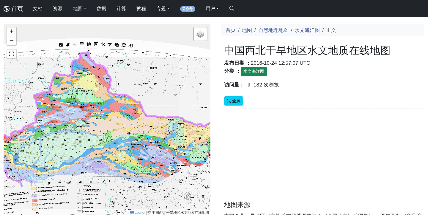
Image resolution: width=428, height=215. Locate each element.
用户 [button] (210, 8)
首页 (13, 8)
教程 (141, 8)
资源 (57, 8)
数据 (101, 8)
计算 (121, 8)
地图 (247, 30)
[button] (11, 31)
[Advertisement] (322, 158)
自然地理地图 (273, 30)
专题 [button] (161, 8)
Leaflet (137, 213)
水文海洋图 (307, 30)
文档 (38, 8)
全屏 (233, 100)
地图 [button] (78, 8)
